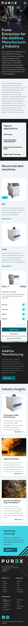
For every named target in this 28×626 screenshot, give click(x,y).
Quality (5, 591)
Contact (5, 583)
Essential (19, 581)
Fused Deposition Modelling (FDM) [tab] (14, 141)
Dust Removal (6, 609)
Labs (18, 602)
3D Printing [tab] (14, 134)
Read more (9, 378)
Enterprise (19, 589)
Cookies (5, 589)
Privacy (5, 587)
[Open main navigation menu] (25, 3)
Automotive (6, 603)
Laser (18, 604)
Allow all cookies (14, 329)
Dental (5, 607)
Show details (20, 325)
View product (7, 219)
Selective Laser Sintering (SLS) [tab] (14, 148)
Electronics (20, 600)
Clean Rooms (6, 605)
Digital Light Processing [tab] (14, 154)
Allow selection (14, 334)
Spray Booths (20, 606)
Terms (4, 585)
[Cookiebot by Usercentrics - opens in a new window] (20, 287)
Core (18, 585)
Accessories (20, 591)
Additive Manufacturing (7, 600)
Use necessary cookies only (13, 338)
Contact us (10, 550)
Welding (19, 608)
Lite (18, 583)
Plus (18, 587)
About (4, 581)
